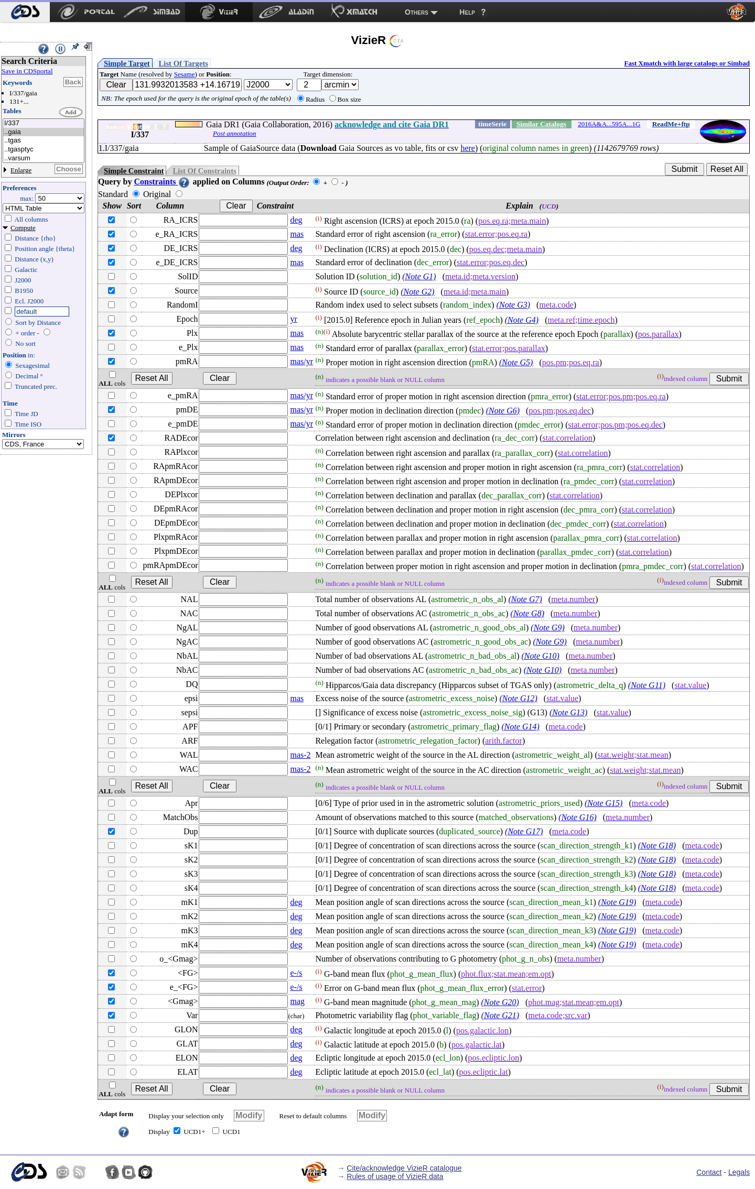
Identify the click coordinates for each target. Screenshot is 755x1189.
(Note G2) (417, 291)
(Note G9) (547, 627)
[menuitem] (25, 12)
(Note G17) (524, 831)
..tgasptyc (43, 149)
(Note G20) (500, 1002)
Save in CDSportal (27, 71)
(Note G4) (521, 319)
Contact (708, 1172)
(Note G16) (577, 817)
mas (297, 234)
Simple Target (127, 63)
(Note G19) (617, 902)
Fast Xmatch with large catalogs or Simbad (687, 63)
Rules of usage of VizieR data (395, 1176)
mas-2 (300, 754)
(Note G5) (516, 362)
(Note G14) (520, 726)
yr (293, 318)
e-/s (296, 972)
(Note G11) (646, 685)
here (467, 148)
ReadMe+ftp (671, 124)
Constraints (162, 181)
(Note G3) (513, 304)
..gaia (43, 132)
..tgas (43, 140)
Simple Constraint (134, 171)
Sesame (184, 74)
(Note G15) (603, 803)
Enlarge (20, 170)
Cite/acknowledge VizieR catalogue (404, 1168)
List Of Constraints (204, 171)
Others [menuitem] (416, 12)
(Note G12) (518, 698)
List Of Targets (183, 63)
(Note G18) (657, 845)
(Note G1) (419, 276)
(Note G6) (503, 410)
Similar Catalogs (541, 124)
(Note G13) (568, 712)
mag (297, 1001)
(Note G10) (540, 655)
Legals (739, 1172)
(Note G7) (525, 599)
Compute (23, 228)
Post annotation (234, 133)
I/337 (43, 123)
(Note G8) (527, 613)
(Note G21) (500, 1015)
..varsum (43, 158)
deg (296, 219)
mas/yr (301, 361)
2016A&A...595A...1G (609, 124)
